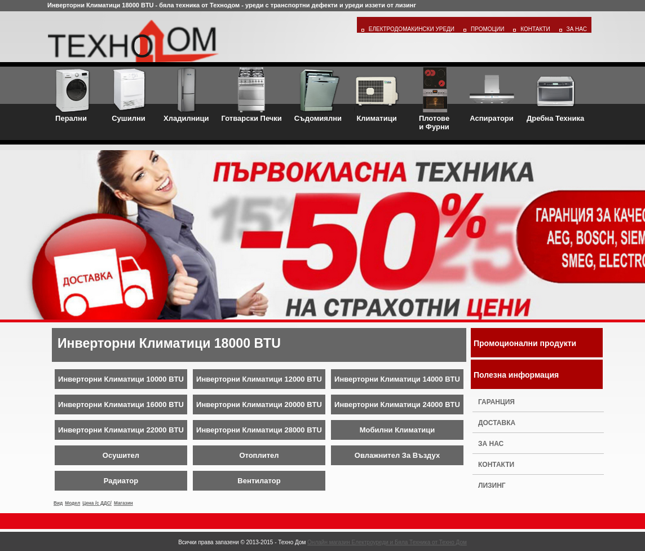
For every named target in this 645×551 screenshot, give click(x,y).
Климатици (376, 95)
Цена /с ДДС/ (97, 503)
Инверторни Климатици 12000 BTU (259, 379)
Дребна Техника (555, 95)
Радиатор (121, 480)
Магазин (123, 503)
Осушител (121, 455)
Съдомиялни (318, 95)
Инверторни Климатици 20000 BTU (259, 404)
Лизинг (492, 485)
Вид (58, 503)
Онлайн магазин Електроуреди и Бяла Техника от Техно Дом (387, 542)
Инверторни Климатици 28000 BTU (259, 430)
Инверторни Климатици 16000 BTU (121, 404)
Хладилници (186, 95)
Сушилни (128, 95)
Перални (71, 95)
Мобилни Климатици (397, 430)
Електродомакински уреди (411, 29)
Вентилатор (258, 480)
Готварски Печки (252, 95)
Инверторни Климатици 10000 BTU (121, 379)
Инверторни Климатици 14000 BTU (397, 379)
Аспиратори (491, 95)
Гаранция (496, 402)
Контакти (535, 29)
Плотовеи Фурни (434, 99)
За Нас (577, 29)
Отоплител (259, 455)
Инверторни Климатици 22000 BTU (121, 430)
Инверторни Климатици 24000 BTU (397, 404)
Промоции (487, 29)
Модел (72, 503)
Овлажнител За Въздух (397, 455)
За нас (490, 444)
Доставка (496, 423)
